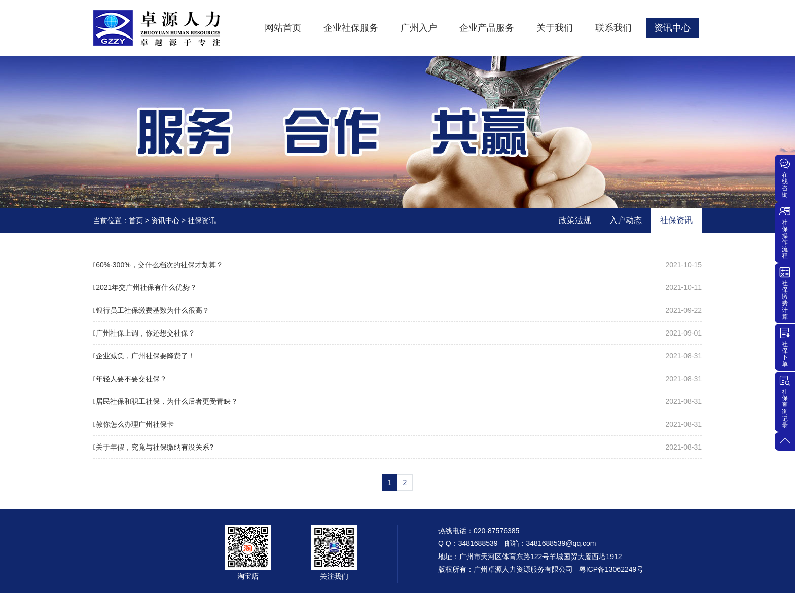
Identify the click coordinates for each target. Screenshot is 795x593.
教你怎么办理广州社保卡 (397, 424)
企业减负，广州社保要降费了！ (397, 356)
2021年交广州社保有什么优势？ (397, 287)
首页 (136, 220)
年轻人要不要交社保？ (397, 378)
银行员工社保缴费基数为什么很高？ (397, 310)
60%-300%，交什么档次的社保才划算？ (397, 264)
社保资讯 (202, 220)
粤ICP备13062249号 (611, 569)
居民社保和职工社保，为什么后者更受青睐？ (397, 401)
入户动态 (625, 220)
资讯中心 (165, 220)
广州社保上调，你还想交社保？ (397, 333)
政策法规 (575, 220)
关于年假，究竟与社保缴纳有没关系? (397, 447)
